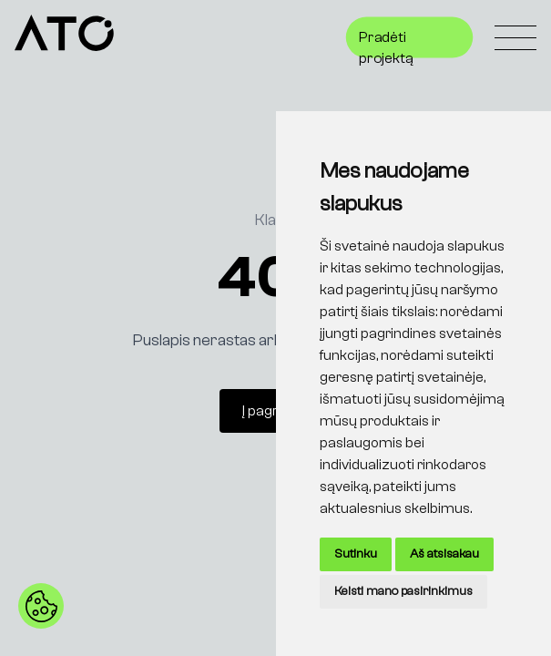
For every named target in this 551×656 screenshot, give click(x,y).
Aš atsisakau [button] (444, 554)
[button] (41, 606)
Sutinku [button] (355, 554)
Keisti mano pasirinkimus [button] (403, 591)
